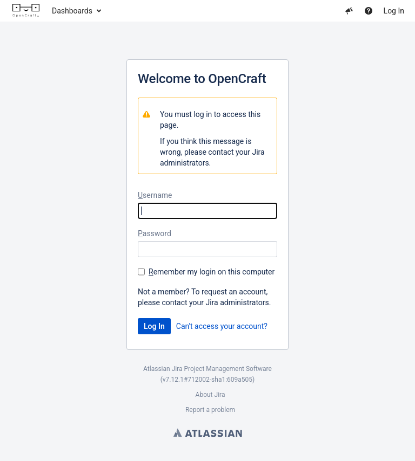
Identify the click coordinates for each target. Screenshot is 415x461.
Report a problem (210, 410)
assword (154, 233)
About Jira (210, 394)
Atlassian (207, 432)
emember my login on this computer (212, 271)
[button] (349, 11)
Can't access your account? (221, 326)
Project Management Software (228, 369)
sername (155, 195)
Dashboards (72, 10)
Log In (394, 10)
